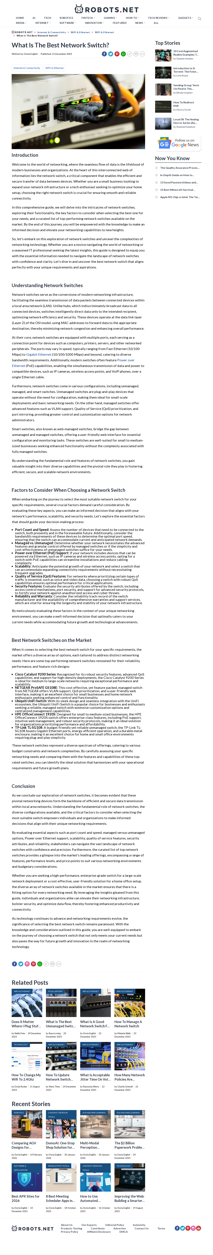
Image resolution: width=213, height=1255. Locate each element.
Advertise (119, 1228)
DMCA (123, 1231)
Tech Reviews (157, 17)
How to (131, 17)
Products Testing (71, 1228)
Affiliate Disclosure (99, 1231)
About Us (67, 1224)
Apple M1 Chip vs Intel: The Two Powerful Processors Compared (180, 197)
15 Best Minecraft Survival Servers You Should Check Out (179, 189)
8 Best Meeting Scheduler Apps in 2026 (59, 1200)
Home (20, 17)
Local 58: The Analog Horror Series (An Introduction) (186, 121)
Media (20, 22)
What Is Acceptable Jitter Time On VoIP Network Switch (95, 1079)
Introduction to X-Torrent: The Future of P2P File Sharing (185, 70)
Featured (120, 22)
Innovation (93, 22)
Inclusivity (139, 1224)
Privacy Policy (69, 1231)
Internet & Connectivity (26, 67)
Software (67, 22)
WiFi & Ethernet (54, 67)
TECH (47, 17)
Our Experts (89, 1224)
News (139, 22)
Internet (42, 22)
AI (34, 17)
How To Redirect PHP (183, 104)
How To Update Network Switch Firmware (58, 1079)
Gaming (109, 17)
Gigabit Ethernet (38, 354)
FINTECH (87, 17)
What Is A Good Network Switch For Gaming (95, 1026)
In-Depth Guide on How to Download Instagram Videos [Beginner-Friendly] (177, 175)
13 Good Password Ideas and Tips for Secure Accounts (178, 182)
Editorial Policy (115, 1224)
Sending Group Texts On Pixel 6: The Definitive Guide (186, 87)
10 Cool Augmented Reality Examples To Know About (185, 52)
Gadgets (184, 17)
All (156, 22)
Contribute (98, 1228)
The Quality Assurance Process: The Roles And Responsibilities (180, 167)
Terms (161, 1228)
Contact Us (142, 1228)
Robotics (66, 17)
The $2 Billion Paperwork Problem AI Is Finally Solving (129, 1147)
